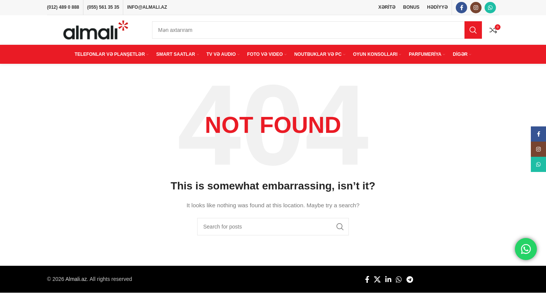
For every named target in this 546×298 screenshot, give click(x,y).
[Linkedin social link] (388, 284)
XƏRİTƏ (386, 7)
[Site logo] (95, 33)
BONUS (411, 7)
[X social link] (377, 284)
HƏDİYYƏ (437, 7)
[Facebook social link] (461, 8)
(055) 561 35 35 (103, 7)
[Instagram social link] (476, 8)
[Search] (317, 33)
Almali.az (76, 284)
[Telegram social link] (409, 284)
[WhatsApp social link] (490, 8)
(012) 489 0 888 (63, 7)
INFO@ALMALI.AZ (147, 7)
